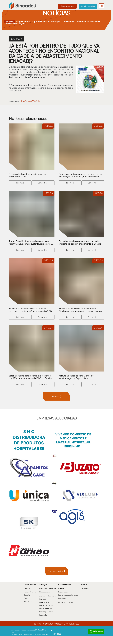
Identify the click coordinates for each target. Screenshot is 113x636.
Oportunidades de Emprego (46, 21)
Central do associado (88, 6)
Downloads (68, 21)
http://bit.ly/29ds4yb (30, 101)
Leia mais (20, 182)
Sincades (27, 588)
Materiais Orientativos (65, 601)
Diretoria (27, 594)
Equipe (26, 597)
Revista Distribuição (15, 23)
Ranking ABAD (44, 601)
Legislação (43, 614)
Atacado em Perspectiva (48, 595)
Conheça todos (56, 570)
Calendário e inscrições (47, 588)
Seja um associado (67, 6)
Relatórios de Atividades (88, 21)
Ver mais (56, 395)
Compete (42, 598)
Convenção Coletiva (46, 611)
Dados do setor (44, 591)
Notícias (9, 21)
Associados (28, 600)
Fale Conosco (84, 588)
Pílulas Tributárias (45, 608)
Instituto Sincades (30, 591)
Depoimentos (23, 21)
